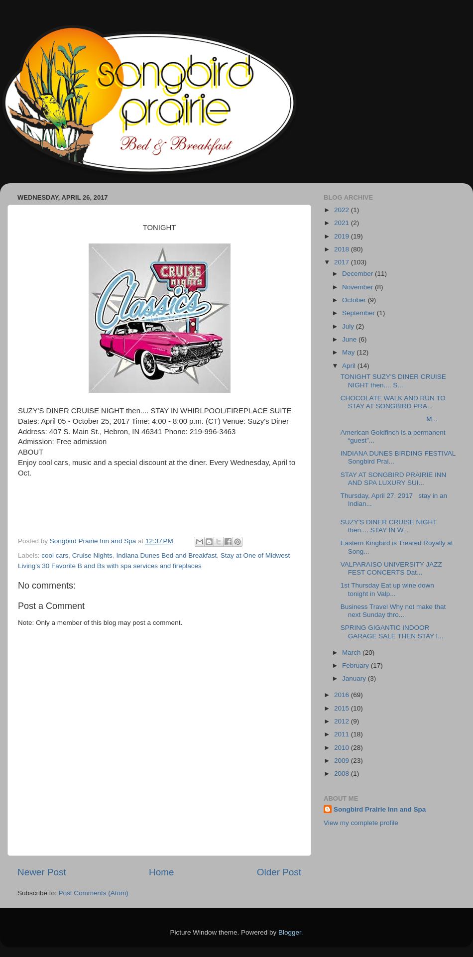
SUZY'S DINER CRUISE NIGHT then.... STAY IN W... (389, 526)
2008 (342, 773)
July (349, 326)
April (349, 365)
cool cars (54, 555)
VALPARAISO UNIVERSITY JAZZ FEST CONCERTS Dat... (391, 568)
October (355, 300)
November (358, 287)
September (359, 313)
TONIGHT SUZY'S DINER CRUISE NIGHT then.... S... (393, 380)
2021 (342, 223)
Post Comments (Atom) (93, 893)
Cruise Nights (92, 555)
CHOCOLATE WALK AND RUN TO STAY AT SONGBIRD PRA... (393, 402)
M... (389, 419)
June (350, 339)
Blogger (289, 932)
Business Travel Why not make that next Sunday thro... (393, 610)
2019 (342, 236)
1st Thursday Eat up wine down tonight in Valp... (387, 589)
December (358, 273)
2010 (342, 747)
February (356, 665)
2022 (342, 210)
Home (161, 872)
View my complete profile (361, 823)
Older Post (279, 872)
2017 (342, 262)
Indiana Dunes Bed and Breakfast (166, 555)
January (355, 678)
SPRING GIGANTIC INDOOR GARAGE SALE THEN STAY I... (392, 631)
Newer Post (41, 872)
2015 (342, 708)
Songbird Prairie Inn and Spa (380, 809)
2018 (342, 249)
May (349, 352)
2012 (342, 721)
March (352, 652)
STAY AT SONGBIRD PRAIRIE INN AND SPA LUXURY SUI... (394, 478)
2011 (342, 734)
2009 (342, 760)
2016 (342, 695)
